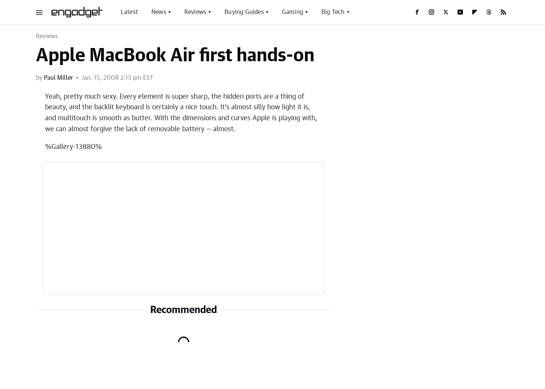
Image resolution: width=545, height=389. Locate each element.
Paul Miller (58, 78)
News (158, 12)
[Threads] (489, 12)
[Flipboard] (474, 12)
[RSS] (503, 12)
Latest (129, 12)
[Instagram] (431, 12)
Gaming (292, 12)
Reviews (195, 12)
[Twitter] (446, 12)
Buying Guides (244, 12)
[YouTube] (460, 12)
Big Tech (333, 12)
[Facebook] (417, 12)
